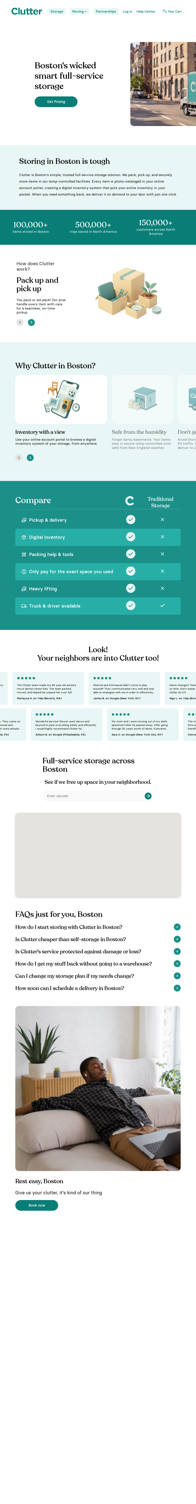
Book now (37, 1205)
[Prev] (19, 322)
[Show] (177, 927)
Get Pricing (56, 101)
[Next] (31, 322)
